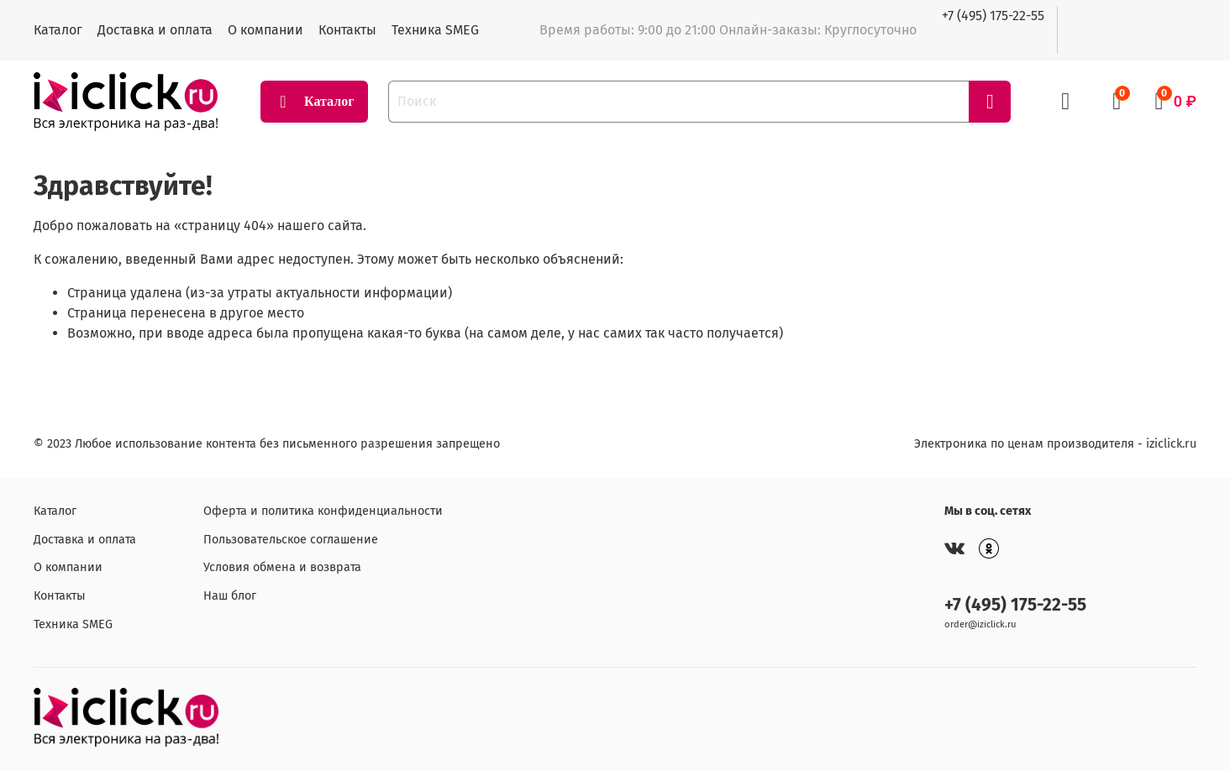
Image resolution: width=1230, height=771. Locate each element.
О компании (265, 30)
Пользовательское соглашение (290, 539)
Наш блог (229, 596)
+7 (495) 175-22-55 (993, 16)
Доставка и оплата (155, 30)
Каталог (58, 30)
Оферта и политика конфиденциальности (323, 511)
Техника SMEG (435, 30)
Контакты (347, 30)
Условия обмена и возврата (282, 567)
